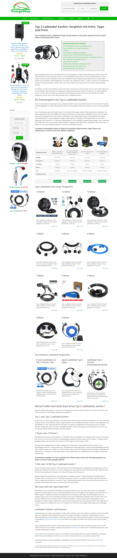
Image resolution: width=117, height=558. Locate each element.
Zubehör (71, 18)
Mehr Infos (57, 181)
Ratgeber (81, 18)
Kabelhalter (42, 534)
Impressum (47, 555)
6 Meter (65, 275)
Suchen (12, 110)
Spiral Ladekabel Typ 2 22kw (72, 361)
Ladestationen (35, 18)
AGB (72, 555)
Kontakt (67, 555)
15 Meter (91, 191)
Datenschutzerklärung (57, 555)
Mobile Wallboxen (50, 18)
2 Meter (40, 233)
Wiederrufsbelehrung (81, 555)
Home (25, 18)
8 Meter (40, 317)
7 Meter (90, 275)
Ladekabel (63, 18)
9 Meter (65, 317)
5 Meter (40, 275)
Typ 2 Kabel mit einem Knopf (52, 519)
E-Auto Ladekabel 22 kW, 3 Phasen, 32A (46, 361)
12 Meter (66, 191)
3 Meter (65, 233)
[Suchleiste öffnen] (93, 18)
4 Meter (90, 233)
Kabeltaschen (75, 528)
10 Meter (40, 191)
